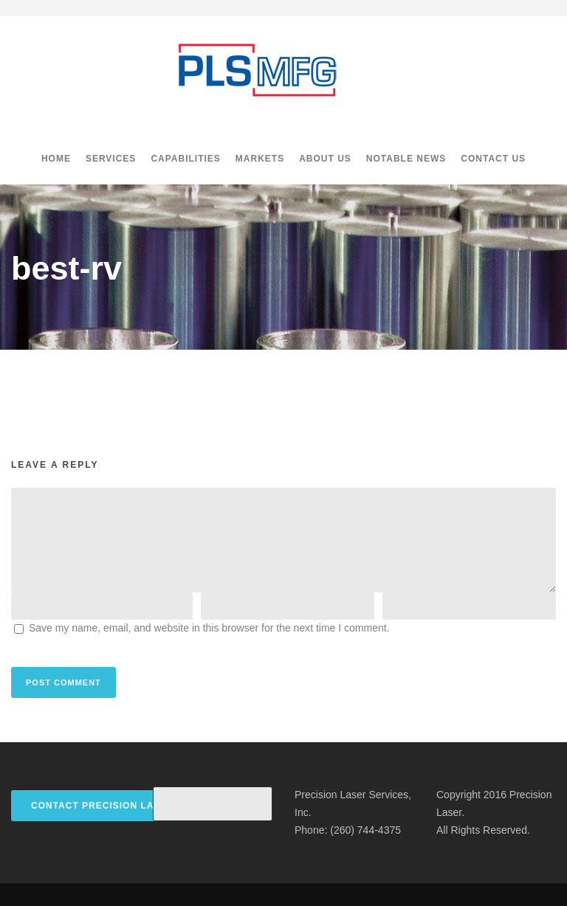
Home (56, 158)
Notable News (406, 158)
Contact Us (493, 158)
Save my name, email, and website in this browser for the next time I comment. (209, 628)
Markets (260, 158)
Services (111, 158)
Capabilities (185, 158)
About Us (325, 158)
